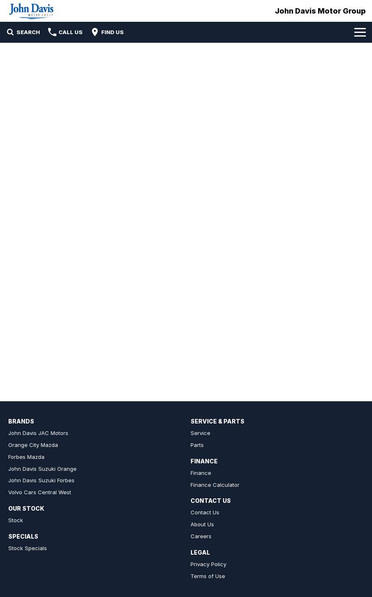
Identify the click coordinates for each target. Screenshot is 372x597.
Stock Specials (27, 548)
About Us (202, 524)
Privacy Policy (208, 564)
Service (200, 433)
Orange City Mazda (33, 445)
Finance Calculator (215, 484)
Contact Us (205, 512)
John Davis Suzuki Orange (42, 468)
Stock (15, 520)
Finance (201, 473)
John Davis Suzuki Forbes (41, 480)
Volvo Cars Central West (39, 492)
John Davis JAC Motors (38, 433)
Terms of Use (208, 576)
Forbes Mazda (26, 457)
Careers (201, 536)
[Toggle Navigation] (360, 32)
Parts (197, 445)
